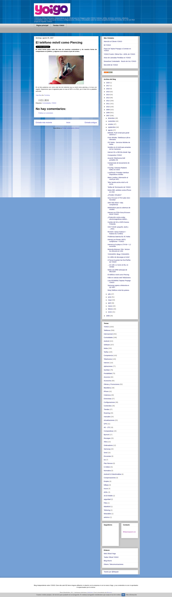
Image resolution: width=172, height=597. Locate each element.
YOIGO (54, 103)
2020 (108, 83)
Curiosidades (46, 103)
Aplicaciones (108, 366)
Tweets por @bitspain (111, 572)
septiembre (112, 127)
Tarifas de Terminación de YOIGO (119, 187)
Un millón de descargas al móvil (118, 257)
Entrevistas (107, 399)
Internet (106, 363)
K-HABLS (107, 467)
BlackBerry (107, 388)
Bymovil (106, 434)
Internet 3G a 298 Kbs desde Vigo (119, 152)
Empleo (106, 481)
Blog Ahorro (108, 561)
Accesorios (107, 381)
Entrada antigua (91, 122)
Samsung (107, 449)
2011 (108, 103)
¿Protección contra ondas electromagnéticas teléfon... (118, 218)
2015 (108, 92)
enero (110, 312)
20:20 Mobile (108, 496)
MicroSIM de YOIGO (111, 65)
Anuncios (107, 377)
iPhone (106, 391)
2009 (108, 110)
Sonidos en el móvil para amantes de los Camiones (119, 148)
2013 (108, 98)
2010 (108, 107)
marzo (110, 306)
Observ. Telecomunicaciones (113, 564)
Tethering (107, 510)
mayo (110, 300)
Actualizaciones (109, 420)
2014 (108, 94)
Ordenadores (108, 445)
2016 (108, 89)
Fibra (105, 503)
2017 (108, 86)
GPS (105, 424)
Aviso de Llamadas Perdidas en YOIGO (117, 58)
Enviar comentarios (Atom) (70, 128)
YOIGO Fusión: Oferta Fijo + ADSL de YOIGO (119, 54)
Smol (105, 452)
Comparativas (108, 431)
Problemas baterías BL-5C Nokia (119, 236)
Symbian (107, 370)
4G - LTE (107, 427)
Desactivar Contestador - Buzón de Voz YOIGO (120, 61)
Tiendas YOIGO (58, 25)
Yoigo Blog (39, 95)
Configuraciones (109, 402)
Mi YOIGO (107, 45)
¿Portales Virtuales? (114, 195)
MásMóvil (107, 506)
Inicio (68, 122)
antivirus (107, 517)
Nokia (106, 348)
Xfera (105, 442)
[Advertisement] (59, 31)
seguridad (107, 499)
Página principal (42, 25)
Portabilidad (108, 373)
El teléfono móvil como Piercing (118, 275)
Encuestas (107, 456)
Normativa (107, 470)
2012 (108, 101)
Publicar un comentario (45, 113)
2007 (108, 115)
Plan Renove (108, 463)
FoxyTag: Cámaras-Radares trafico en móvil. (117, 168)
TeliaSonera (108, 359)
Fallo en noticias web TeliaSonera (119, 277)
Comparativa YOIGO (115, 155)
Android (106, 341)
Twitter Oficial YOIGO (111, 557)
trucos (106, 488)
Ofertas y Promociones (111, 384)
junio (110, 297)
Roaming (107, 413)
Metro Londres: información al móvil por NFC (118, 178)
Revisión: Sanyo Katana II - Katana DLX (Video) (117, 233)
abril (109, 303)
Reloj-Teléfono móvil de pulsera (118, 290)
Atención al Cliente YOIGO (113, 41)
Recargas (107, 438)
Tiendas (106, 409)
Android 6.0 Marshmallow (112, 474)
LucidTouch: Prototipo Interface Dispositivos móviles (118, 173)
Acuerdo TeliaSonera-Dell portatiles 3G (116, 159)
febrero (110, 309)
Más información (131, 595)
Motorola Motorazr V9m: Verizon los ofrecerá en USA (119, 250)
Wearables (107, 514)
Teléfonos (107, 330)
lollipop (106, 485)
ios (105, 460)
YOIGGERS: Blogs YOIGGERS (118, 254)
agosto (110, 130)
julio (109, 294)
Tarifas (106, 352)
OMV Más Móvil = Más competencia (115, 203)
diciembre (111, 118)
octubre (111, 124)
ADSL (106, 492)
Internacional (108, 334)
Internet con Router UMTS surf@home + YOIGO (117, 240)
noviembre (112, 121)
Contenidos (108, 406)
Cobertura (107, 395)
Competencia (108, 355)
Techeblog (47, 95)
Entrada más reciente (44, 122)
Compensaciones (110, 478)
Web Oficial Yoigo (110, 553)
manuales (107, 417)
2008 (108, 112)
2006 (108, 316)
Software (107, 345)
